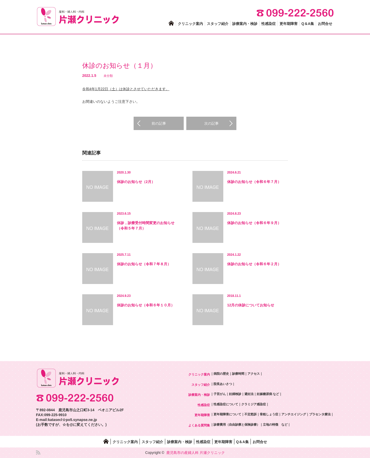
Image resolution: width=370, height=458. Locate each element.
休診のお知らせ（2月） (136, 182)
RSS (38, 452)
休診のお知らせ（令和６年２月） (254, 264)
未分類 (108, 76)
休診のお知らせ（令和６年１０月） (145, 305)
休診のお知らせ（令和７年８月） (144, 264)
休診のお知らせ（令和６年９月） (254, 223)
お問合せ (325, 24)
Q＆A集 (307, 24)
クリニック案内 (190, 24)
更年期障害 (289, 24)
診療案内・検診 (244, 24)
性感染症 (268, 24)
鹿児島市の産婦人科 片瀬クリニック (195, 453)
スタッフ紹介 (217, 24)
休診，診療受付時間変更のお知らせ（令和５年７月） (145, 225)
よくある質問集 (199, 425)
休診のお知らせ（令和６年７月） (254, 182)
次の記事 (211, 123)
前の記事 (159, 123)
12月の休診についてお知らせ (250, 305)
